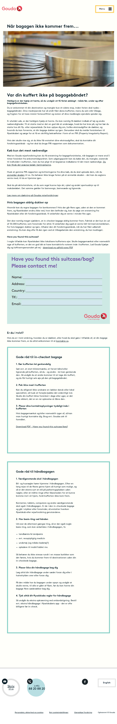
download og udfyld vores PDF (58, 248)
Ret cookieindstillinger (58, 713)
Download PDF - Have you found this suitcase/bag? (42, 427)
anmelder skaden (16, 175)
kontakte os (62, 341)
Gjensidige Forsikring (83, 713)
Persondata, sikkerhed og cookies (29, 713)
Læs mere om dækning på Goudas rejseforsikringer (32, 195)
